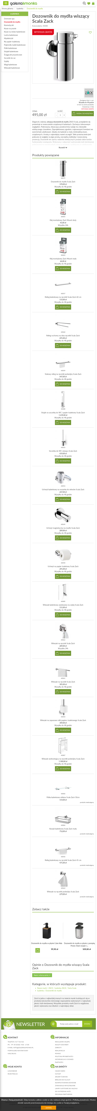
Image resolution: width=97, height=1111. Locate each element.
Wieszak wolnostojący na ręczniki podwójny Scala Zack (63, 759)
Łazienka (20, 8)
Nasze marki (42, 988)
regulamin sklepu (62, 1042)
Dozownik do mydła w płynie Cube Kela (46, 943)
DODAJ (87, 1024)
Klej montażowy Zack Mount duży (63, 220)
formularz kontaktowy (18, 1051)
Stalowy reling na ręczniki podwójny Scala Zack (63, 374)
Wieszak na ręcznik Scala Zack (63, 643)
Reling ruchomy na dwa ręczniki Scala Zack (63, 335)
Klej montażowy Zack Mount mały (63, 259)
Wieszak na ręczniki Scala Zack (63, 682)
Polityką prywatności (81, 1100)
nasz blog (12, 1053)
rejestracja (13, 1074)
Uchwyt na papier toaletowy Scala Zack (63, 566)
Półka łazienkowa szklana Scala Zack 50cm (63, 797)
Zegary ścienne (61, 1077)
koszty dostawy (61, 1045)
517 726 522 (19, 1042)
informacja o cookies (64, 1059)
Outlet (58, 1074)
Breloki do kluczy (62, 1080)
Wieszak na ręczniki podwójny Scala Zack (63, 892)
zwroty (58, 1047)
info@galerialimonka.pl (23, 1047)
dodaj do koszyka (84, 114)
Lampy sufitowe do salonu (66, 1088)
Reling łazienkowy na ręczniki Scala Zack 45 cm (63, 860)
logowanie (12, 1071)
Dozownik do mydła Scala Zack (63, 182)
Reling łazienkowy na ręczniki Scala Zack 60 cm (63, 297)
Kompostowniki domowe (65, 1083)
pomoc (58, 1053)
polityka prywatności (64, 1056)
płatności (59, 1062)
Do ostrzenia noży (63, 1091)
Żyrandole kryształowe (65, 1086)
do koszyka (65, 192)
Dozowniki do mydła (35, 8)
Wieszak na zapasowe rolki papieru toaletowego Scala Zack (63, 720)
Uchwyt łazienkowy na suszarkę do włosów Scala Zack (63, 489)
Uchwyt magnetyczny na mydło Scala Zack (63, 528)
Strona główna (7, 8)
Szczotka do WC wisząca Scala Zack (63, 451)
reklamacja (60, 1051)
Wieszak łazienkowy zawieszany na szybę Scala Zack (63, 605)
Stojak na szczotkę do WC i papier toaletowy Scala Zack (63, 412)
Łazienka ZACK (60, 988)
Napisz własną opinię (42, 975)
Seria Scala (72, 988)
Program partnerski (63, 1094)
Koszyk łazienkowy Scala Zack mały (63, 829)
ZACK (50, 988)
